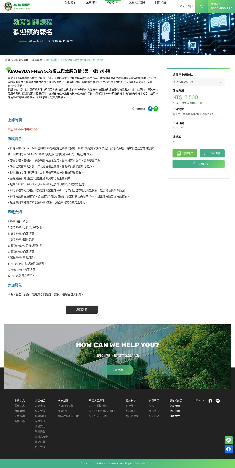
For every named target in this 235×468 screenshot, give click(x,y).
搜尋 (201, 6)
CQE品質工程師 (98, 416)
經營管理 (40, 447)
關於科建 (160, 6)
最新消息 (19, 405)
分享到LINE (155, 108)
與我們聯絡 (132, 416)
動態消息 (70, 6)
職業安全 (40, 431)
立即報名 (203, 163)
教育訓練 (112, 6)
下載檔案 (212, 153)
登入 (182, 6)
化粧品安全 (41, 436)
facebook (210, 401)
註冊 (190, 6)
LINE (218, 401)
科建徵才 (174, 416)
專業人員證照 (137, 6)
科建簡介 (131, 405)
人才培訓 (19, 416)
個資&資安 (41, 416)
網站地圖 (174, 411)
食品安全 (40, 426)
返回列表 (81, 309)
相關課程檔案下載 (68, 416)
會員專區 (154, 400)
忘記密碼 (154, 416)
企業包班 (63, 411)
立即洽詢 (117, 369)
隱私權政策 (175, 400)
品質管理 (40, 421)
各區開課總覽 (66, 405)
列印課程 (185, 153)
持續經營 (40, 441)
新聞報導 (19, 421)
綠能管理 (40, 411)
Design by (140, 463)
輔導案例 (19, 411)
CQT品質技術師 (98, 405)
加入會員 (154, 411)
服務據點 (131, 411)
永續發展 (40, 405)
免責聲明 (174, 405)
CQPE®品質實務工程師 (102, 411)
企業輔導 (91, 6)
